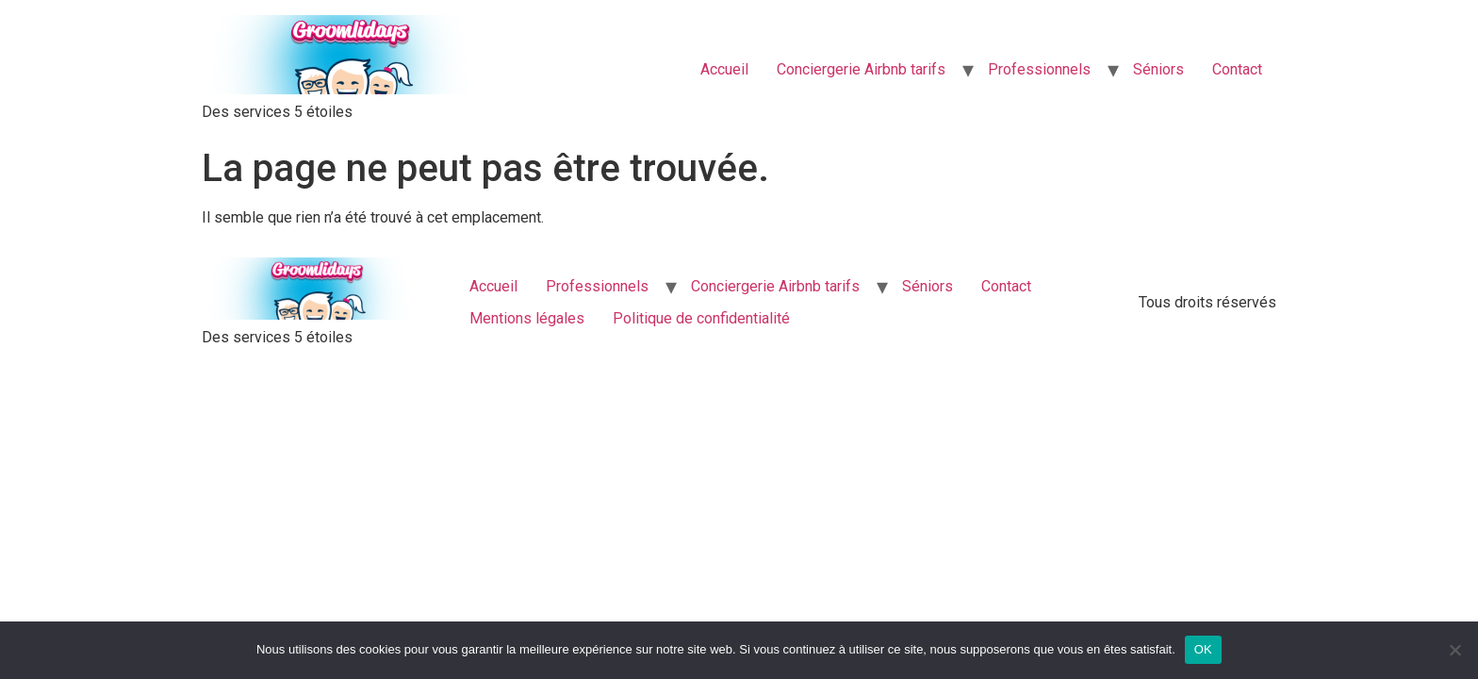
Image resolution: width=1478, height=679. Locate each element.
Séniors (1158, 69)
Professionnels (1039, 69)
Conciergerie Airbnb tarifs (861, 69)
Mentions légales (526, 318)
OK (1203, 649)
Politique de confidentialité (701, 318)
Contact (1237, 69)
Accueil (724, 69)
